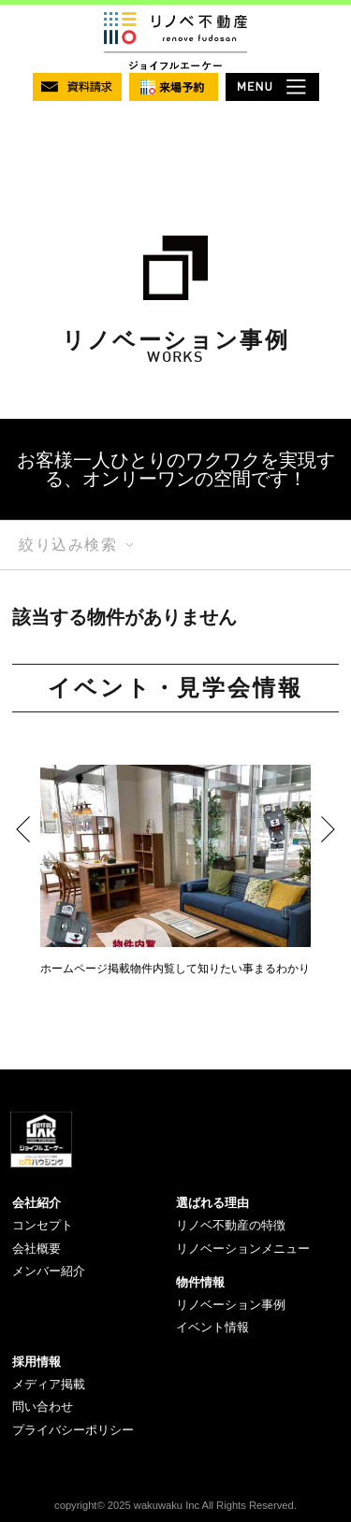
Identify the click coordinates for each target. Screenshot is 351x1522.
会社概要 (36, 1248)
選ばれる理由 (212, 1203)
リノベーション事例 (230, 1305)
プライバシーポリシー (73, 1430)
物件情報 (200, 1282)
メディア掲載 (48, 1384)
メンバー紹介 (48, 1271)
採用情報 (36, 1362)
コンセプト (42, 1225)
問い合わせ (42, 1406)
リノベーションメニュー (243, 1248)
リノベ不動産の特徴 (230, 1225)
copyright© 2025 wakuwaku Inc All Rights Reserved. (175, 1505)
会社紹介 (36, 1203)
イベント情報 (212, 1327)
